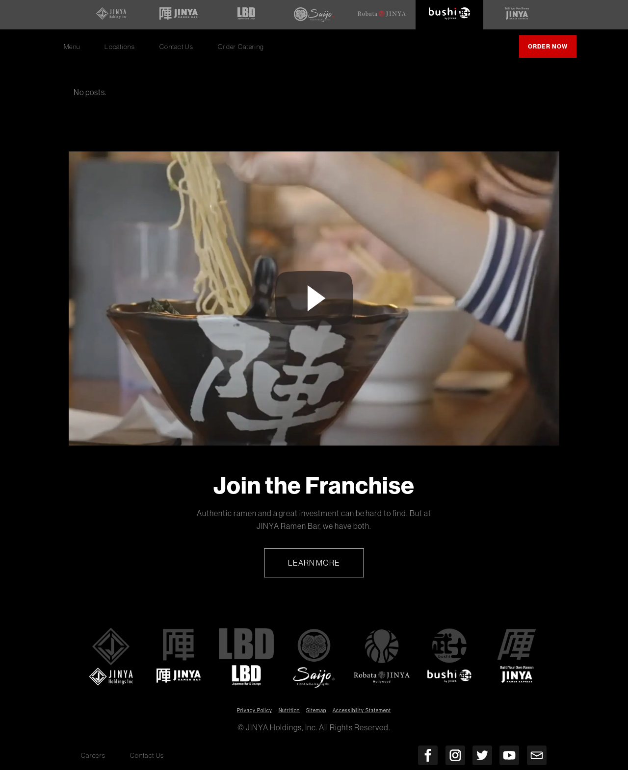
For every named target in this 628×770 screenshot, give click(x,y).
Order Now (552, 50)
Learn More (326, 567)
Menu (72, 46)
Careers (93, 755)
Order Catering (244, 50)
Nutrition (289, 710)
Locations (120, 46)
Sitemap (316, 710)
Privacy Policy (254, 710)
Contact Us (176, 46)
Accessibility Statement (362, 710)
